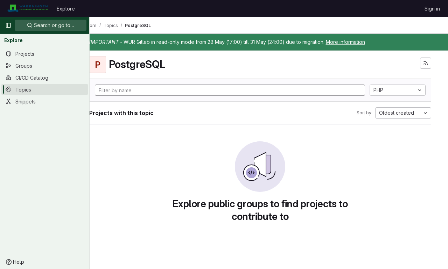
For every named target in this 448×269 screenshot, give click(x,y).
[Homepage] (27, 8)
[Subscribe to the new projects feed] (425, 63)
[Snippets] (44, 101)
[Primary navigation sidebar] (8, 25)
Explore (66, 9)
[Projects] (44, 53)
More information (362, 42)
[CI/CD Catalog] (44, 77)
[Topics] (44, 89)
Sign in (432, 9)
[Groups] (44, 65)
